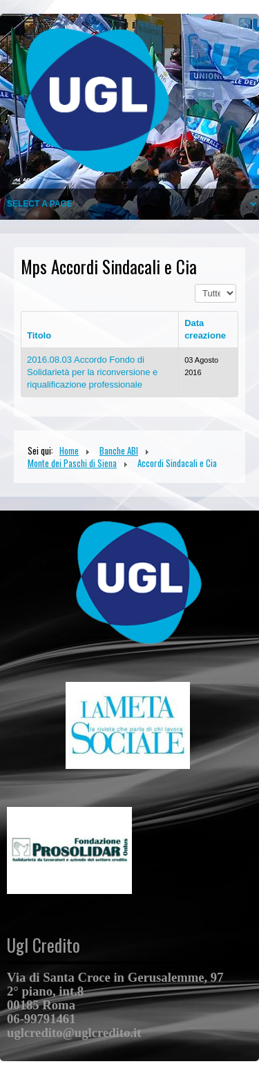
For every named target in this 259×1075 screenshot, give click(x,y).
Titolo (39, 335)
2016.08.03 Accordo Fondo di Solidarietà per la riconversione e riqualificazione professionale (92, 372)
